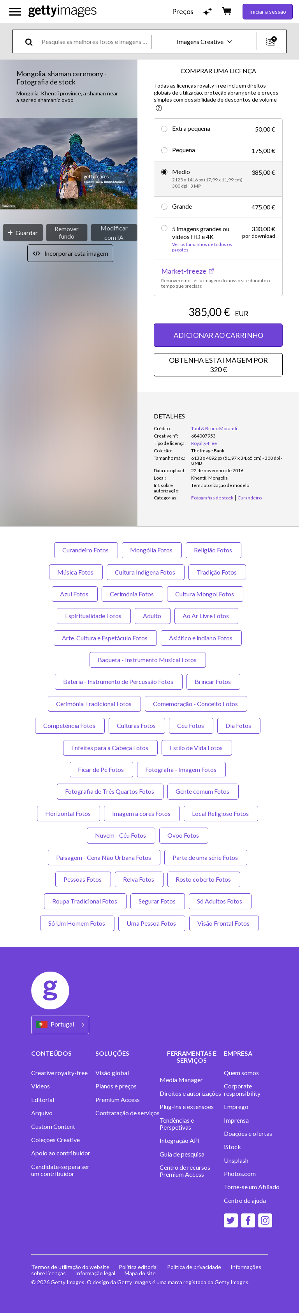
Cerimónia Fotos (132, 594)
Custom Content (53, 1126)
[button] (68, 164)
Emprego (236, 1106)
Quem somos (241, 1072)
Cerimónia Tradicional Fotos (94, 703)
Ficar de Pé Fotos (101, 769)
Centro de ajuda (245, 1200)
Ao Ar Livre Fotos (206, 615)
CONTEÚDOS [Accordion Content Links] (51, 1053)
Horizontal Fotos (68, 813)
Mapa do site (140, 1273)
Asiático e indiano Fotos (201, 638)
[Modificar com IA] (114, 232)
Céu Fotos (191, 725)
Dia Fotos (238, 725)
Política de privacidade (194, 1267)
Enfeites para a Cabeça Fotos (110, 747)
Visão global (112, 1072)
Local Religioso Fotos (221, 813)
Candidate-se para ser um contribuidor (60, 1170)
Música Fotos (76, 572)
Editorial (42, 1099)
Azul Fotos (75, 594)
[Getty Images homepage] (62, 11)
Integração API (180, 1140)
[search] (32, 41)
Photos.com (240, 1173)
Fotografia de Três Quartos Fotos (110, 791)
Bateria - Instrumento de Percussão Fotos (118, 681)
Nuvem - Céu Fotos (121, 835)
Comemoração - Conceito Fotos (196, 703)
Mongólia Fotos (152, 550)
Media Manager (181, 1079)
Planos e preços (116, 1086)
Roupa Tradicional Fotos (85, 901)
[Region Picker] (60, 1025)
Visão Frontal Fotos (224, 923)
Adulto (152, 615)
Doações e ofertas (248, 1133)
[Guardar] (23, 232)
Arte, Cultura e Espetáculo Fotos (105, 638)
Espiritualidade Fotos (94, 615)
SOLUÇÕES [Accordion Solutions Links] (112, 1053)
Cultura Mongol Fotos (205, 594)
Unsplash (236, 1160)
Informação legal (95, 1273)
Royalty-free (204, 443)
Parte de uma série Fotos (205, 857)
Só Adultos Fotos (220, 901)
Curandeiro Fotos (86, 550)
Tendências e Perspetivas (177, 1124)
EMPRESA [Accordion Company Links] (238, 1053)
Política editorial (138, 1267)
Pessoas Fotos (83, 879)
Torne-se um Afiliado (252, 1186)
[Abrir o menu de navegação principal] (15, 11)
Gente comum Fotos (203, 791)
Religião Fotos (213, 550)
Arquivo (42, 1112)
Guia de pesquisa (182, 1154)
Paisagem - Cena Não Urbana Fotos (104, 857)
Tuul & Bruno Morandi (214, 428)
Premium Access (117, 1099)
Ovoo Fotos (183, 835)
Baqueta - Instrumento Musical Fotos (148, 659)
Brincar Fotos (213, 681)
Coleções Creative (55, 1139)
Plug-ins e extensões (187, 1106)
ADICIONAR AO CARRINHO (218, 335)
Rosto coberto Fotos (204, 879)
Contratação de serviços (127, 1112)
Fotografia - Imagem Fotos (181, 769)
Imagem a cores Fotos (142, 813)
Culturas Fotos (137, 725)
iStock (232, 1146)
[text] (95, 41)
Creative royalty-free (59, 1072)
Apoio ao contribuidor (60, 1153)
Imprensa (236, 1120)
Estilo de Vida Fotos (197, 747)
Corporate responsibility (242, 1090)
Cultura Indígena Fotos (145, 572)
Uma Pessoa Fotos (152, 923)
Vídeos (40, 1086)
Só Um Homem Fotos (77, 923)
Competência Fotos (70, 725)
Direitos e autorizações (190, 1093)
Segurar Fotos (158, 901)
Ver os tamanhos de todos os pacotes (202, 247)
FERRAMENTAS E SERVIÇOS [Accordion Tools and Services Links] (191, 1056)
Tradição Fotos (217, 572)
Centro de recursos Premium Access (185, 1171)
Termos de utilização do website (70, 1267)
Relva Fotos (139, 879)
